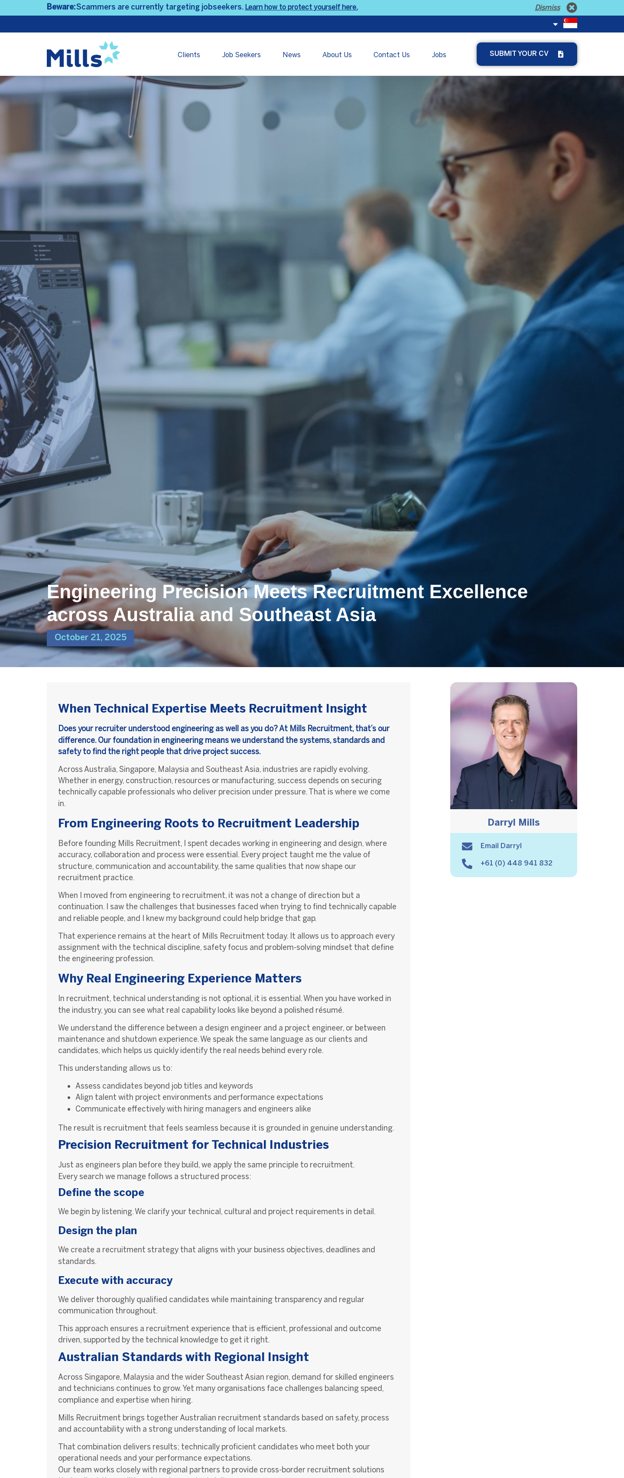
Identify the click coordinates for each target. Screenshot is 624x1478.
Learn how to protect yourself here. (301, 7)
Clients (189, 55)
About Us (337, 55)
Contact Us (392, 55)
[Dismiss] (571, 7)
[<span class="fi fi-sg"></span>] (555, 24)
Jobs (439, 55)
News (292, 55)
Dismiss (547, 7)
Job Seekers (241, 55)
